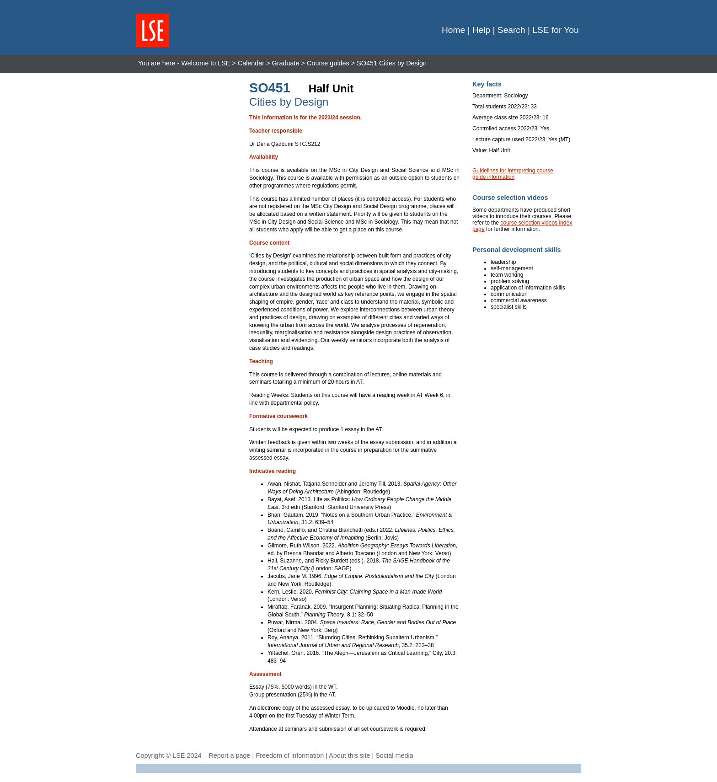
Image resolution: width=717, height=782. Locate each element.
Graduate (286, 63)
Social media (394, 755)
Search (511, 30)
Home (453, 30)
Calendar (251, 63)
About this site (349, 755)
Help (481, 30)
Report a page (229, 755)
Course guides (328, 63)
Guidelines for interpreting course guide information (512, 173)
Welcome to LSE (205, 63)
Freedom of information (290, 755)
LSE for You (555, 30)
